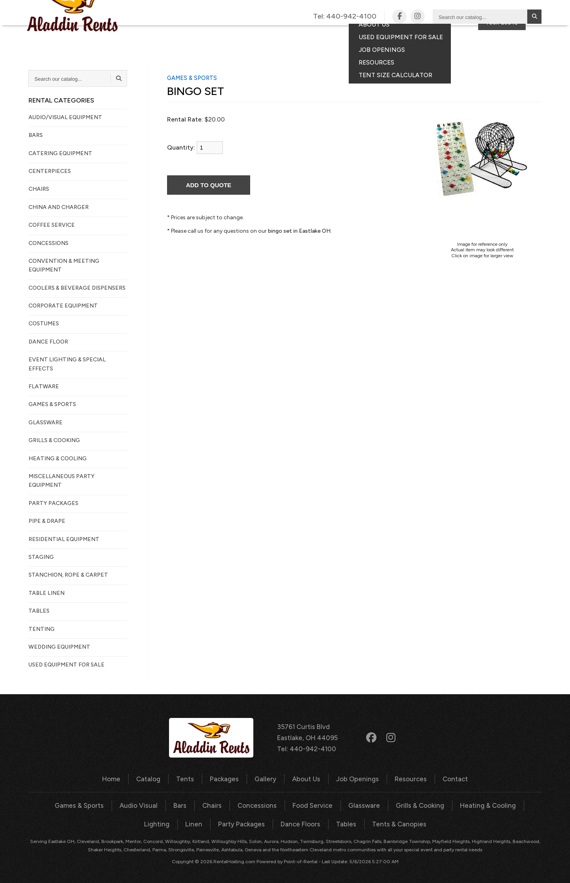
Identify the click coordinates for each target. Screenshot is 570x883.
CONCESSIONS (48, 243)
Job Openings (356, 778)
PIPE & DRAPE (46, 521)
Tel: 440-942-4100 (306, 748)
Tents (236, 37)
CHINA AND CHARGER (58, 207)
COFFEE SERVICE (51, 225)
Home (114, 778)
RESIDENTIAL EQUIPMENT (63, 539)
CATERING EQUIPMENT (60, 153)
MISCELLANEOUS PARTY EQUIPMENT (61, 480)
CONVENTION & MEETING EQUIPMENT (63, 265)
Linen (176, 822)
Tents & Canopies (376, 822)
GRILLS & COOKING (54, 440)
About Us (306, 778)
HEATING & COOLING (57, 458)
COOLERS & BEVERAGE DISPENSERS (76, 288)
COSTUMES (43, 323)
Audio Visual (121, 804)
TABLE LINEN (46, 593)
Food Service (291, 804)
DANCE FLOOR (48, 341)
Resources (408, 778)
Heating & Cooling (464, 804)
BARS (35, 135)
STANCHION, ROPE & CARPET (68, 575)
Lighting (519, 804)
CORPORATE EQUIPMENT (63, 305)
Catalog (195, 37)
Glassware (342, 804)
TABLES (38, 611)
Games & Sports (63, 804)
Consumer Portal (490, 37)
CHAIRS (38, 189)
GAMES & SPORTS (52, 404)
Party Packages (222, 822)
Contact (425, 37)
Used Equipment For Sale (66, 664)
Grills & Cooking (397, 804)
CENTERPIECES (49, 171)
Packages (278, 37)
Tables (324, 822)
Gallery (325, 37)
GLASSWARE (45, 422)
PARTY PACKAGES (53, 503)
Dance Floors (280, 822)
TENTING (41, 629)
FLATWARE (43, 386)
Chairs (193, 804)
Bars (161, 804)
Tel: (344, 16)
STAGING (41, 557)
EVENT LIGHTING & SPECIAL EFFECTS (67, 364)
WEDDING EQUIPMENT (59, 647)
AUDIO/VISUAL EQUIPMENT (65, 117)
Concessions (237, 804)
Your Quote (502, 50)
